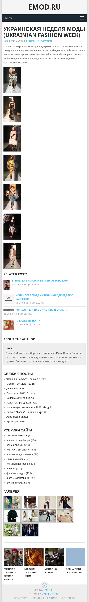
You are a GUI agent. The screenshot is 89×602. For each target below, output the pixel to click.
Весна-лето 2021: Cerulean (21, 393)
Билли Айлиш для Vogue (20, 397)
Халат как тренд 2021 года (21, 402)
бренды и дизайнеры (18, 440)
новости (30, 40)
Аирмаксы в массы (17, 416)
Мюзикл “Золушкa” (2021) (20, 383)
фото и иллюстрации (18, 478)
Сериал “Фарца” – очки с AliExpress (26, 412)
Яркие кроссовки (15, 421)
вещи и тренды (14, 445)
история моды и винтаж (19, 454)
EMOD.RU (44, 7)
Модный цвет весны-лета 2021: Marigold (29, 407)
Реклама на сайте (45, 598)
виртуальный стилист (18, 449)
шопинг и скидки (15, 482)
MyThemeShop (50, 594)
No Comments (45, 40)
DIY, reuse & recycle (16, 435)
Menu (8, 18)
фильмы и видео (15, 473)
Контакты (68, 598)
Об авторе (21, 598)
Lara (5, 40)
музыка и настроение (18, 463)
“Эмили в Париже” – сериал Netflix (26, 379)
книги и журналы (15, 459)
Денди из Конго (15, 388)
